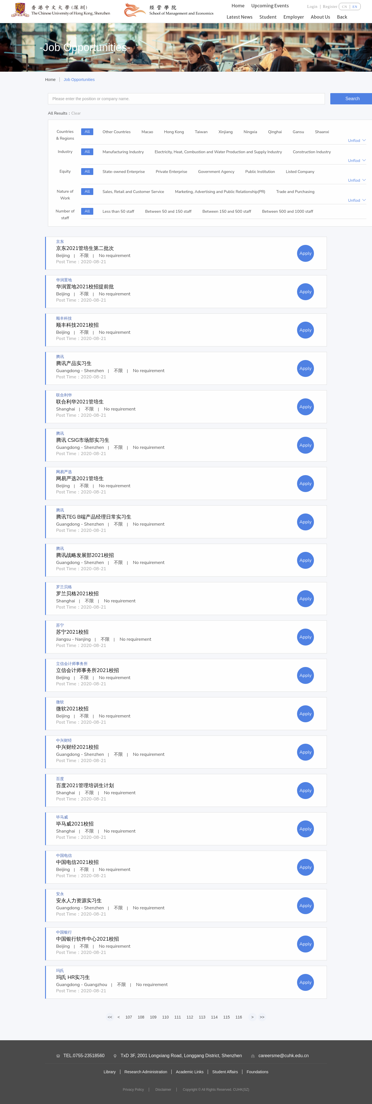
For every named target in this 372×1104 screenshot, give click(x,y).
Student (267, 17)
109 (153, 1017)
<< (110, 1017)
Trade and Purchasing (295, 191)
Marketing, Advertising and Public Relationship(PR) (220, 191)
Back (342, 17)
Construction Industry (312, 152)
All (87, 131)
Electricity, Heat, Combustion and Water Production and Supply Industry (218, 152)
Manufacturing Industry (123, 152)
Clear (76, 113)
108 (141, 1017)
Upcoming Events (270, 5)
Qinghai (275, 132)
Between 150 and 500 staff (226, 211)
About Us (320, 17)
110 (165, 1017)
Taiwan (201, 132)
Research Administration (146, 1072)
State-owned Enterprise (124, 171)
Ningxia (250, 132)
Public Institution (260, 171)
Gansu (298, 132)
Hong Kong (174, 132)
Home (238, 5)
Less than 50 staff (118, 211)
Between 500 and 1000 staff (287, 211)
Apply (305, 253)
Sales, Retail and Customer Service (133, 191)
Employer (294, 17)
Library (110, 1072)
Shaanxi (322, 132)
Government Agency (216, 171)
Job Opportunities (79, 79)
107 (128, 1017)
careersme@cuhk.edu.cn (283, 1055)
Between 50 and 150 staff (168, 211)
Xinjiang (225, 132)
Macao (147, 132)
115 (226, 1017)
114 (214, 1017)
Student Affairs (225, 1072)
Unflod (357, 140)
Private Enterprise (171, 171)
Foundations (257, 1072)
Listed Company (300, 171)
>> (262, 1017)
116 (239, 1017)
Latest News (240, 17)
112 (190, 1017)
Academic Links (189, 1072)
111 (177, 1017)
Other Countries (117, 132)
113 (202, 1017)
